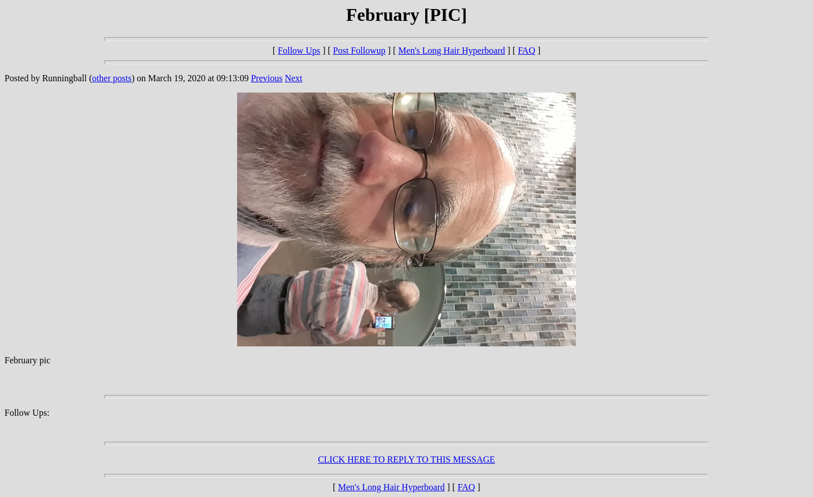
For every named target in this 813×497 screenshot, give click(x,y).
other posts (112, 78)
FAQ (526, 50)
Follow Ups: (27, 412)
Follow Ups (299, 50)
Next (293, 78)
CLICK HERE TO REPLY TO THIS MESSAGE (406, 459)
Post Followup (359, 50)
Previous (266, 78)
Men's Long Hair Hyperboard (451, 50)
